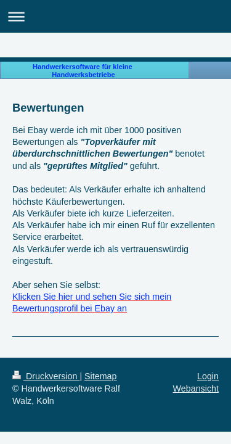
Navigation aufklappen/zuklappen (115, 16)
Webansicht (196, 388)
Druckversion (45, 376)
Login (208, 376)
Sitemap (100, 376)
